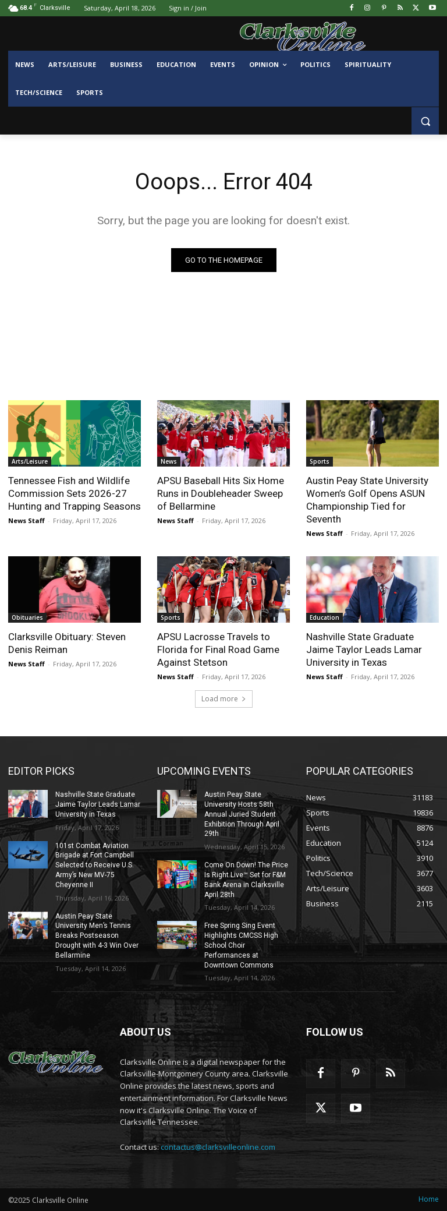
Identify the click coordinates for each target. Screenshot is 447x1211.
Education (324, 617)
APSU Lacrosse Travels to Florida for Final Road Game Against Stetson (218, 649)
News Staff (26, 520)
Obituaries (27, 617)
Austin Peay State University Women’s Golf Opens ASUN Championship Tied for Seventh (367, 500)
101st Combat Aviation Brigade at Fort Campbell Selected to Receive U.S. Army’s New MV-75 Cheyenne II (94, 865)
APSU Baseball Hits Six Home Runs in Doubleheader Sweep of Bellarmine (220, 493)
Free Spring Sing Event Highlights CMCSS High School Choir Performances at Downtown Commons (241, 945)
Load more (223, 699)
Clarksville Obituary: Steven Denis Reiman (67, 643)
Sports (319, 461)
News (169, 461)
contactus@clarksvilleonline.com (218, 1147)
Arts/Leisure (30, 461)
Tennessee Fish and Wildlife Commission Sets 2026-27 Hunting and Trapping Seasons (74, 493)
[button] (425, 121)
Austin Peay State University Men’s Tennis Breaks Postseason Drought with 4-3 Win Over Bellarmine (97, 935)
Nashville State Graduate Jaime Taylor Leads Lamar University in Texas (364, 649)
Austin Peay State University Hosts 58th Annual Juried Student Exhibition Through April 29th (241, 814)
